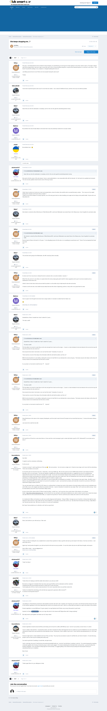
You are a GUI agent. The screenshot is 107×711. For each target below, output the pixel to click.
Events (23, 7)
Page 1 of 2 (23, 57)
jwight (16, 144)
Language (48, 706)
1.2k (16, 179)
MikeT (16, 106)
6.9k (15, 467)
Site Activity (30, 7)
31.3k (16, 117)
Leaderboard (43, 7)
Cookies (60, 706)
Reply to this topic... (21, 691)
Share (84, 46)
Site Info (36, 7)
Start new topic (78, 51)
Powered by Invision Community (53, 709)
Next (15, 57)
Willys (16, 45)
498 (16, 137)
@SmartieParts (35, 611)
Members (18, 7)
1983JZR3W (15, 86)
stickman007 (16, 167)
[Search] (81, 7)
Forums (11, 8)
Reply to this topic (91, 51)
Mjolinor (15, 126)
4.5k (15, 74)
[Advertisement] (53, 21)
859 (16, 156)
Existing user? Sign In (85, 2)
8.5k (15, 590)
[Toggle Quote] (24, 171)
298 (16, 97)
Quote (27, 80)
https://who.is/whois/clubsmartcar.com (34, 493)
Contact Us (54, 706)
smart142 (15, 578)
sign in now (40, 686)
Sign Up (95, 2)
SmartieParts (16, 455)
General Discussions (28, 46)
